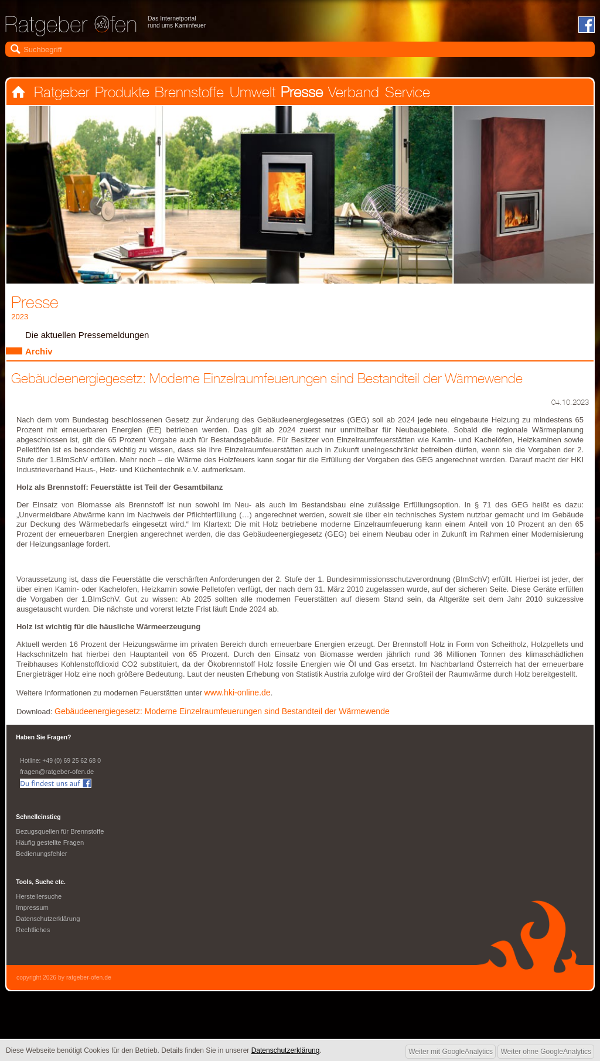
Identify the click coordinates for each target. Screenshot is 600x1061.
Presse (299, 92)
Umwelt (249, 92)
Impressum (32, 911)
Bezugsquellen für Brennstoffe (61, 835)
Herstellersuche (39, 900)
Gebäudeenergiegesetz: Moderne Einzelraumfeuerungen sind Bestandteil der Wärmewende (227, 714)
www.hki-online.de (238, 696)
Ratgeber (60, 92)
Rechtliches (33, 933)
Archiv (39, 353)
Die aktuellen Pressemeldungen (89, 337)
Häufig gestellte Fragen (51, 846)
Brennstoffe (187, 92)
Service (402, 92)
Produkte (121, 92)
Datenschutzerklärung (49, 922)
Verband (350, 92)
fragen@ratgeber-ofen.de (58, 775)
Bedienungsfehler (42, 857)
